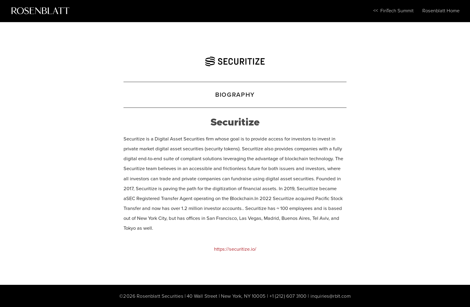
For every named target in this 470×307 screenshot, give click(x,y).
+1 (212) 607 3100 (287, 295)
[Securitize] (235, 59)
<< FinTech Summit (393, 10)
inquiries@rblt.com (331, 295)
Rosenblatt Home (441, 10)
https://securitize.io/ (235, 248)
